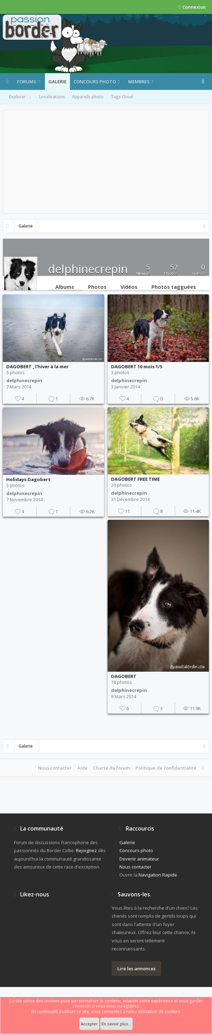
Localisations (52, 97)
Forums (26, 81)
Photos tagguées (173, 286)
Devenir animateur (139, 859)
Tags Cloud (122, 97)
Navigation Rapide (158, 875)
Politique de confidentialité (165, 768)
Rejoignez (86, 850)
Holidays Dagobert (28, 479)
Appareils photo (88, 97)
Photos (97, 286)
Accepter (89, 1023)
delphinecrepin (24, 380)
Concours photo (94, 81)
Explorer (20, 97)
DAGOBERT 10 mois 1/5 (136, 366)
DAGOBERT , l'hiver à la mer (37, 366)
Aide (82, 768)
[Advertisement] (106, 161)
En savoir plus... (116, 1023)
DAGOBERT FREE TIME (135, 479)
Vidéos (129, 286)
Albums (64, 286)
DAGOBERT (123, 676)
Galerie (57, 81)
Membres (139, 81)
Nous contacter (55, 768)
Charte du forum (111, 768)
